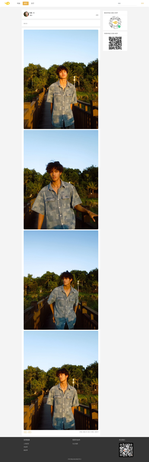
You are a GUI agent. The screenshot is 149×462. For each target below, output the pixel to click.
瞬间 (25, 3)
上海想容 (26, 443)
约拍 (18, 3)
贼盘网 (26, 450)
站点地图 (75, 443)
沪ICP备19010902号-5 (74, 459)
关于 (32, 3)
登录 (142, 3)
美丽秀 (26, 447)
